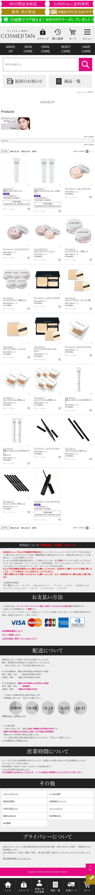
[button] (92, 151)
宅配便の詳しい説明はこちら (14, 716)
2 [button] (89, 151)
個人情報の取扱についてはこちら (17, 858)
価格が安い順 (14, 151)
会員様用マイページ (57, 801)
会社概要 (7, 823)
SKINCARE (28, 49)
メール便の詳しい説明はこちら (15, 740)
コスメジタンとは (10, 794)
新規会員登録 (8, 801)
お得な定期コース (10, 808)
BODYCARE (66, 49)
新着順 (34, 151)
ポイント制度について (11, 635)
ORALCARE (45, 49)
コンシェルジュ (55, 808)
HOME (78, 92)
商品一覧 (84, 92)
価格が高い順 (25, 151)
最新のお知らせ (9, 816)
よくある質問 (54, 794)
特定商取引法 (54, 816)
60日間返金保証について (12, 631)
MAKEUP (10, 49)
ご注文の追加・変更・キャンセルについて (19, 638)
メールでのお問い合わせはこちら (16, 769)
